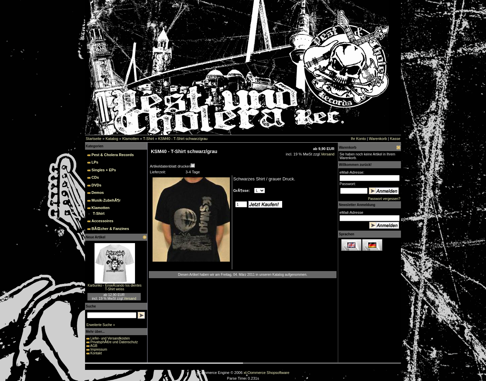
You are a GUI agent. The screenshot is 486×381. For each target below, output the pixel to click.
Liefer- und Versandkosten (110, 338)
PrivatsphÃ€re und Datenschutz (114, 342)
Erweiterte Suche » (100, 325)
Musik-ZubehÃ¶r (105, 200)
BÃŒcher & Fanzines (110, 229)
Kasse (395, 139)
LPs (94, 162)
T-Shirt (148, 139)
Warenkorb (378, 139)
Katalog (112, 139)
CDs (95, 177)
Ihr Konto (358, 139)
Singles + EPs (103, 170)
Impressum (98, 349)
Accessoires (102, 221)
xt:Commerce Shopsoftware (267, 373)
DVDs (96, 185)
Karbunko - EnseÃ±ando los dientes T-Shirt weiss (114, 287)
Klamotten (130, 139)
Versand (130, 298)
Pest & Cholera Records (112, 155)
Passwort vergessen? (384, 199)
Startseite (93, 139)
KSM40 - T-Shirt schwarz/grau (183, 139)
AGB (93, 346)
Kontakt (96, 353)
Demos (97, 192)
